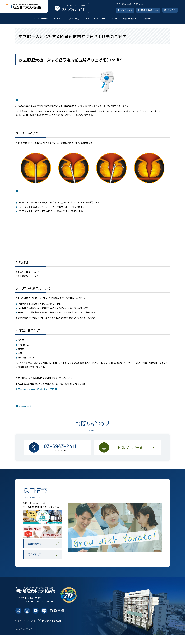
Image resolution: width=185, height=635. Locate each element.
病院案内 (147, 18)
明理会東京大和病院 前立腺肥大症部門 (34, 389)
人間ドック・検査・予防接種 (124, 18)
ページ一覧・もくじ (27, 620)
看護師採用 (34, 554)
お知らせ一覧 (24, 406)
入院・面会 (74, 18)
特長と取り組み (41, 18)
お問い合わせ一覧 (130, 447)
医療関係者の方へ (148, 10)
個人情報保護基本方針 (51, 620)
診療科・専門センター (95, 18)
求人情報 (170, 10)
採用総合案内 (36, 544)
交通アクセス (125, 10)
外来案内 (58, 18)
